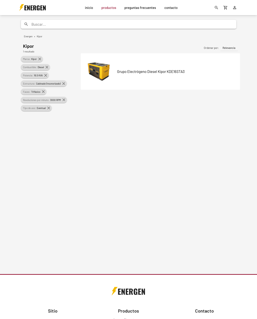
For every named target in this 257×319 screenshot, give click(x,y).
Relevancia (229, 47)
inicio (89, 8)
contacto (171, 8)
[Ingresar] (234, 7)
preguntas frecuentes (140, 8)
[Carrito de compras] (225, 7)
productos (108, 8)
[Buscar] (216, 7)
